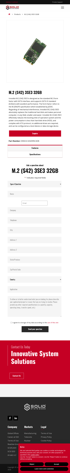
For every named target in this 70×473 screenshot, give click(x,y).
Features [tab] (35, 147)
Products (17, 14)
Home (9, 14)
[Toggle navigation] (62, 7)
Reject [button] (32, 464)
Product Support (57, 2)
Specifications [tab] (35, 154)
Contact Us (17, 375)
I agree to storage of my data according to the (35, 322)
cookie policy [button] (35, 455)
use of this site (52, 322)
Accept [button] (56, 464)
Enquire (35, 133)
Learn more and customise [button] (44, 469)
